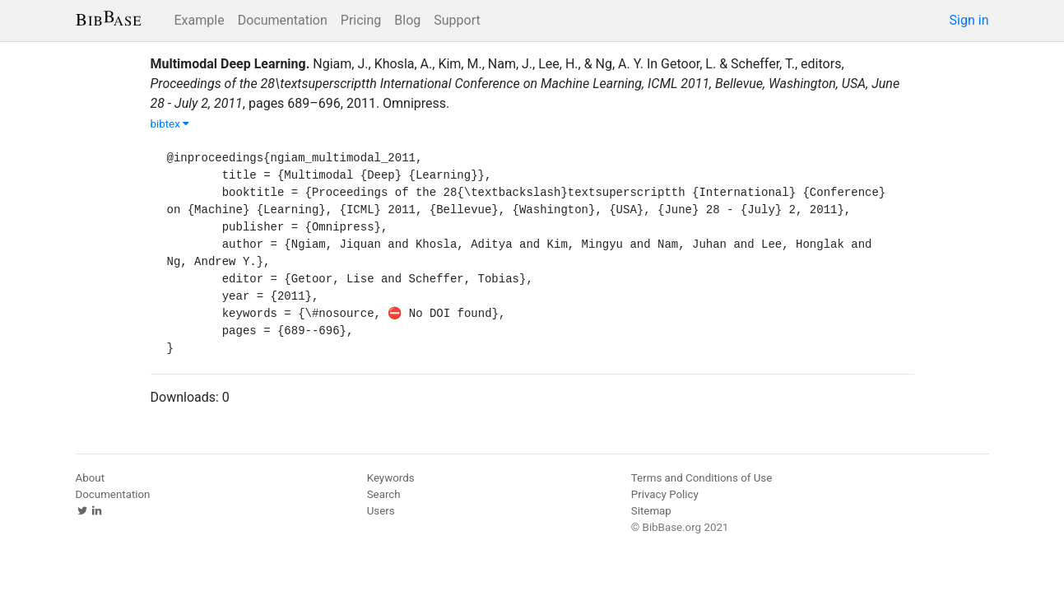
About (90, 478)
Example (199, 20)
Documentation (283, 20)
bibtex (170, 124)
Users (381, 511)
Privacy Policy (665, 494)
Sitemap (651, 511)
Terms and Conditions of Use (701, 478)
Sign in (969, 20)
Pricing (361, 20)
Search (384, 494)
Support (457, 20)
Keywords (391, 478)
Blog (407, 20)
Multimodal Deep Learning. (230, 64)
